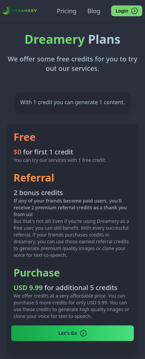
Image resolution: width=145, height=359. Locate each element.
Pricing (66, 11)
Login (127, 10)
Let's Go (72, 333)
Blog (93, 11)
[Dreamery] (20, 10)
